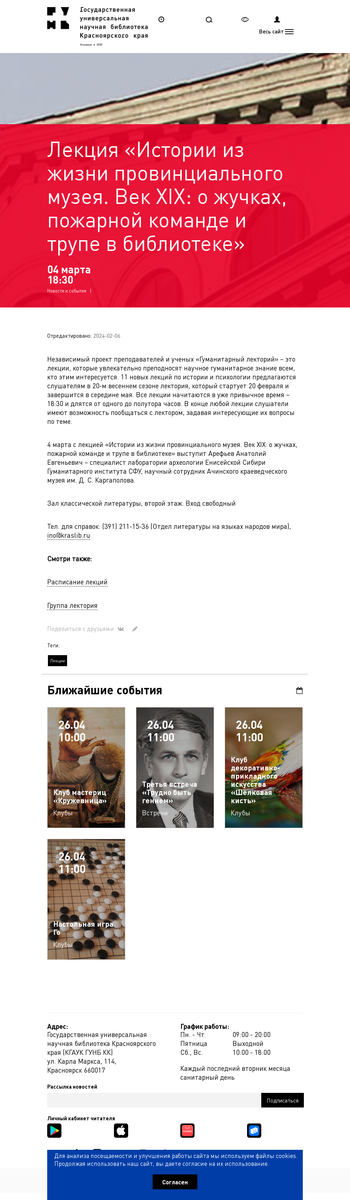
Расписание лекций (77, 581)
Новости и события (66, 291)
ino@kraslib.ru (68, 535)
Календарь (299, 690)
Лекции (57, 660)
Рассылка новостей (72, 1086)
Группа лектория (72, 605)
